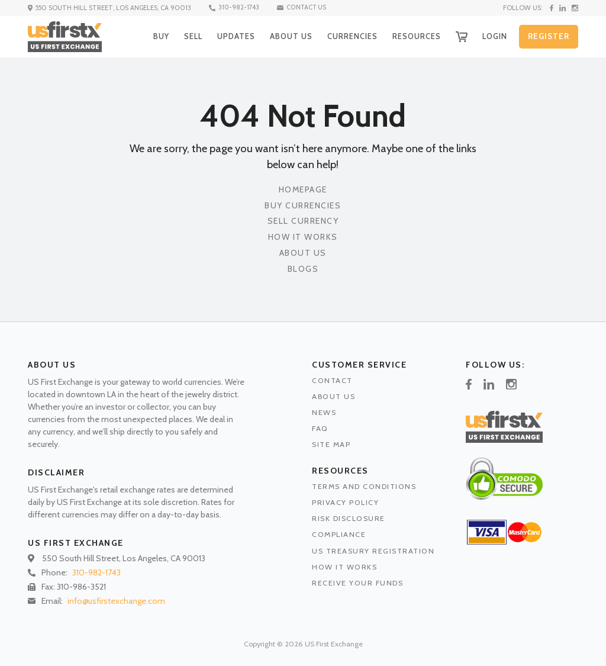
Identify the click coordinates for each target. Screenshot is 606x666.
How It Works (303, 237)
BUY (151, 36)
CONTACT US (303, 8)
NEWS (324, 412)
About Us (303, 253)
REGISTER (548, 36)
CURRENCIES (347, 36)
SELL (184, 36)
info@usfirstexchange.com (116, 601)
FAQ (320, 428)
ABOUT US (284, 36)
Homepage (303, 190)
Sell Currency (303, 221)
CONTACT (332, 380)
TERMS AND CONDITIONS (364, 486)
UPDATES (228, 36)
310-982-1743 (234, 8)
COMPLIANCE (339, 534)
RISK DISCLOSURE (348, 518)
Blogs (303, 269)
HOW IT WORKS (344, 566)
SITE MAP (331, 444)
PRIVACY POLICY (345, 502)
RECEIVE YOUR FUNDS (357, 582)
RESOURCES (413, 36)
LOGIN (493, 36)
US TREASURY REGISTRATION (373, 550)
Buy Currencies (303, 206)
